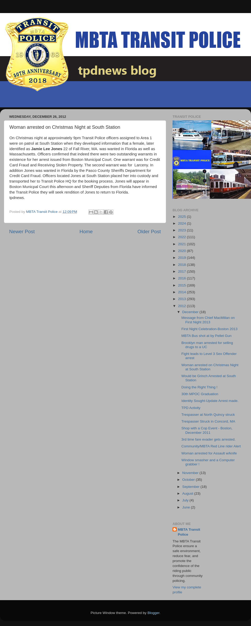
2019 (182, 258)
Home (86, 231)
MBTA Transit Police (189, 532)
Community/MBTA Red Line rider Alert (211, 446)
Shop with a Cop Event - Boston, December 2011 (206, 430)
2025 (182, 217)
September (191, 487)
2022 (182, 237)
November (190, 473)
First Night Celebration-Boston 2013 (209, 329)
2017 (182, 271)
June (186, 507)
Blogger (153, 613)
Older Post (149, 231)
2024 (182, 223)
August (188, 493)
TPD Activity (191, 408)
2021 (182, 244)
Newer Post (22, 231)
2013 (182, 299)
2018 (182, 265)
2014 (182, 292)
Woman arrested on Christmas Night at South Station (209, 367)
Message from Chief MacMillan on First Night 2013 (208, 320)
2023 (182, 230)
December (190, 312)
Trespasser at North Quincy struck (208, 415)
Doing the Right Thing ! (199, 387)
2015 (182, 285)
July (186, 500)
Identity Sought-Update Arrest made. (209, 401)
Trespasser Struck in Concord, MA (208, 421)
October (189, 480)
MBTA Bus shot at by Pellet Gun (206, 336)
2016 (182, 278)
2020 (182, 251)
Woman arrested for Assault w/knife (209, 453)
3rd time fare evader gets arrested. (208, 439)
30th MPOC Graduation (199, 394)
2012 (182, 306)
